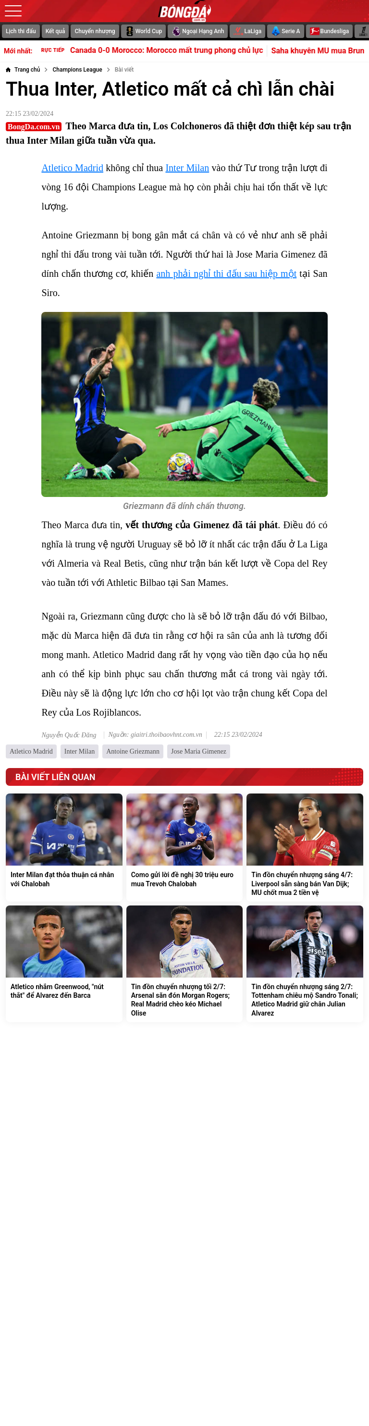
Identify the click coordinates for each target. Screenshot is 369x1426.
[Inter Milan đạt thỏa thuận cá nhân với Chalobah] (64, 848)
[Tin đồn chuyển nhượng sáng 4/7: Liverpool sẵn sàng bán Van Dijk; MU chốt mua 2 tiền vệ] (304, 848)
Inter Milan (187, 167)
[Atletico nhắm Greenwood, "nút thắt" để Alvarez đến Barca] (64, 963)
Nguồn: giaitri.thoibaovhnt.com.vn (155, 735)
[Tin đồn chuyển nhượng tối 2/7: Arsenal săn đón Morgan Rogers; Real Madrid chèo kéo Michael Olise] (184, 963)
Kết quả (55, 31)
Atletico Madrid (72, 167)
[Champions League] (77, 69)
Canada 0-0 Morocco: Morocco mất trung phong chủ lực (159, 50)
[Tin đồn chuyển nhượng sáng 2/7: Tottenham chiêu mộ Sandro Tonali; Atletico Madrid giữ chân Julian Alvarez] (304, 963)
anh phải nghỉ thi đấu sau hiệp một (226, 273)
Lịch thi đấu (21, 31)
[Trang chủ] (23, 69)
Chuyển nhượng (94, 31)
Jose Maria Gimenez (198, 751)
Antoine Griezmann (133, 751)
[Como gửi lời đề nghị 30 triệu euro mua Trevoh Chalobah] (184, 848)
